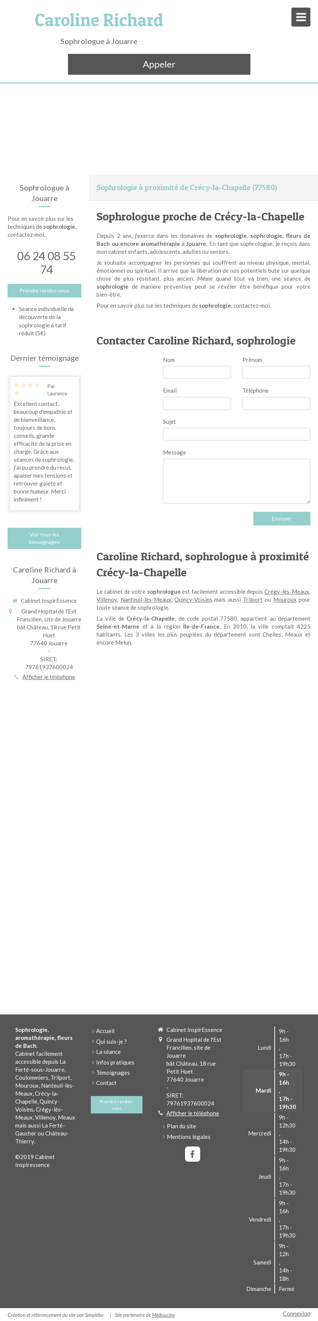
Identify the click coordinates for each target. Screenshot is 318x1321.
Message (174, 452)
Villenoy (107, 599)
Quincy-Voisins (193, 599)
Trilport (253, 599)
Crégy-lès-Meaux (286, 591)
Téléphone (255, 390)
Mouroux (285, 599)
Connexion (296, 1313)
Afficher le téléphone (48, 676)
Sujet (169, 421)
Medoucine (163, 1315)
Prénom (252, 359)
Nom (169, 359)
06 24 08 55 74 (46, 262)
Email (170, 390)
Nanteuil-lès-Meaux (145, 599)
